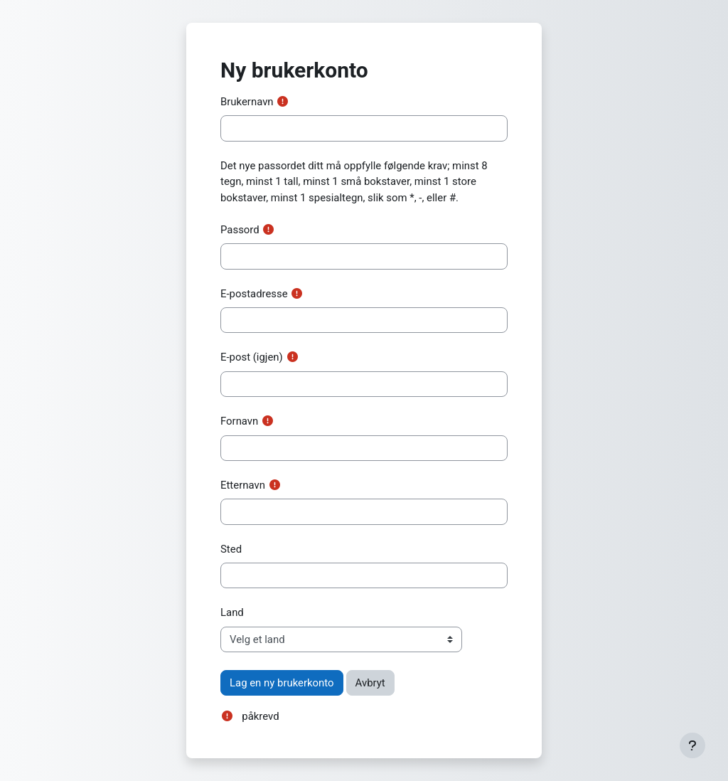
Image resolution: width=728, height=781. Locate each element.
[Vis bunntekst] (692, 745)
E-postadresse (254, 293)
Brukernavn (247, 101)
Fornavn (239, 421)
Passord (239, 229)
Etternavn (242, 485)
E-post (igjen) (251, 357)
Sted (231, 549)
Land (232, 612)
